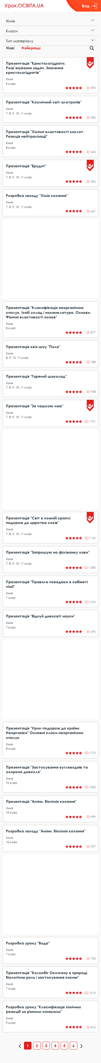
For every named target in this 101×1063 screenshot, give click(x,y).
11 (22, 113)
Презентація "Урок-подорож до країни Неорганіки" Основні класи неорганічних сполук (44, 732)
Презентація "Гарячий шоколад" (36, 376)
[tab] (50, 21)
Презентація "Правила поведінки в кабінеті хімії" (47, 584)
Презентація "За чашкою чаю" (34, 406)
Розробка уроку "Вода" (28, 943)
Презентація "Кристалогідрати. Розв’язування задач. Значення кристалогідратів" (35, 68)
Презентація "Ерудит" (26, 166)
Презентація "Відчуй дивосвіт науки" (40, 616)
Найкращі (31, 48)
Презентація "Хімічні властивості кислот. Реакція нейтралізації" (45, 133)
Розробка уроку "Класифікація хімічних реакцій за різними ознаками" (43, 1009)
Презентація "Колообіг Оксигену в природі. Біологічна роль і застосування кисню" (47, 974)
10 (17, 113)
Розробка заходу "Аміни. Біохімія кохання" (45, 831)
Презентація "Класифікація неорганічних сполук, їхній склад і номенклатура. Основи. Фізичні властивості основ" (48, 312)
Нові (10, 48)
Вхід (89, 6)
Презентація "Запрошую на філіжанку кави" (47, 552)
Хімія (9, 79)
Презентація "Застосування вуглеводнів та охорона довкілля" (47, 769)
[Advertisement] (50, 259)
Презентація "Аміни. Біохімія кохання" (41, 801)
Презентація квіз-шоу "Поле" (33, 346)
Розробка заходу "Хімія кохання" (37, 195)
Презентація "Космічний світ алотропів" (44, 102)
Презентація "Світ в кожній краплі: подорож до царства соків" (38, 520)
